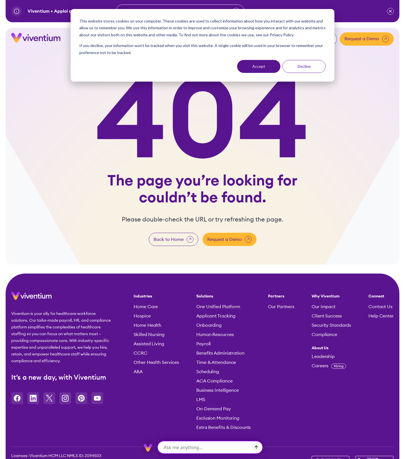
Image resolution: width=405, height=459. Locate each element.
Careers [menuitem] (329, 365)
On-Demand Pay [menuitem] (213, 408)
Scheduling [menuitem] (207, 371)
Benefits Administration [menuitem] (220, 353)
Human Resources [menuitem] (215, 334)
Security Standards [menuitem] (331, 325)
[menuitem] (331, 348)
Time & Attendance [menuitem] (216, 362)
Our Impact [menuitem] (324, 306)
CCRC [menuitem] (140, 353)
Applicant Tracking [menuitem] (215, 316)
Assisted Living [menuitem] (149, 343)
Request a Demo (367, 38)
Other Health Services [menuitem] (156, 362)
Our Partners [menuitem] (281, 306)
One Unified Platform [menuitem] (218, 306)
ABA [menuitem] (138, 371)
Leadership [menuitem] (323, 356)
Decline (304, 66)
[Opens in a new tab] (17, 398)
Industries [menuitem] (143, 296)
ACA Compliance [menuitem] (214, 381)
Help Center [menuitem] (381, 316)
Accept (258, 66)
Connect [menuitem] (376, 296)
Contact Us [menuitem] (380, 306)
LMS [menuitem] (200, 399)
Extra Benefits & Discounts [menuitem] (223, 427)
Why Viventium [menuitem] (326, 296)
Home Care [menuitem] (146, 306)
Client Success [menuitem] (327, 316)
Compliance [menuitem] (324, 334)
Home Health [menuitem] (147, 325)
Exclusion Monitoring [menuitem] (217, 418)
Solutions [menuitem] (204, 296)
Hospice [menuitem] (142, 316)
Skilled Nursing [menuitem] (149, 334)
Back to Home (174, 239)
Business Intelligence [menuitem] (217, 390)
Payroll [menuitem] (203, 343)
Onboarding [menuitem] (209, 325)
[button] (390, 11)
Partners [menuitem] (276, 296)
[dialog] (202, 45)
